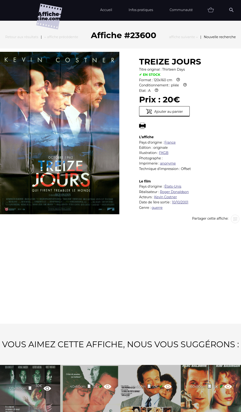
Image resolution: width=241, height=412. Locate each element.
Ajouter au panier (164, 59)
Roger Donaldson (174, 140)
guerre (157, 156)
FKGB (164, 101)
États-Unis (173, 135)
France (170, 91)
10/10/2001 (180, 150)
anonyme (168, 111)
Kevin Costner (165, 145)
